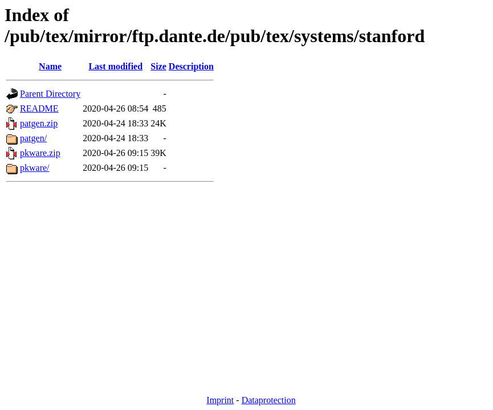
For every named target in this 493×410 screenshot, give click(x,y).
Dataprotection (269, 400)
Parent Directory (50, 94)
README (39, 108)
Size (158, 66)
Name (50, 66)
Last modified (115, 66)
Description (191, 66)
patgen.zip (39, 123)
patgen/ (33, 138)
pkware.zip (40, 153)
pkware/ (35, 168)
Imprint (220, 400)
